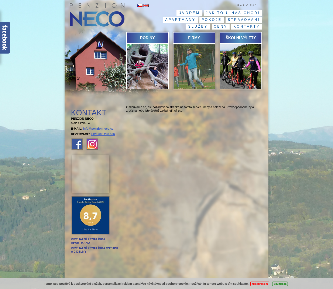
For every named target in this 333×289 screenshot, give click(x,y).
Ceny (220, 26)
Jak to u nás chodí (233, 13)
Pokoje (212, 19)
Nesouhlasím (260, 283)
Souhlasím (280, 283)
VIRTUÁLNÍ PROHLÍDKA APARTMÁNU (88, 241)
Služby (198, 26)
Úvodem (189, 13)
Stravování (244, 19)
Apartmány (180, 19)
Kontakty (246, 26)
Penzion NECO (97, 16)
